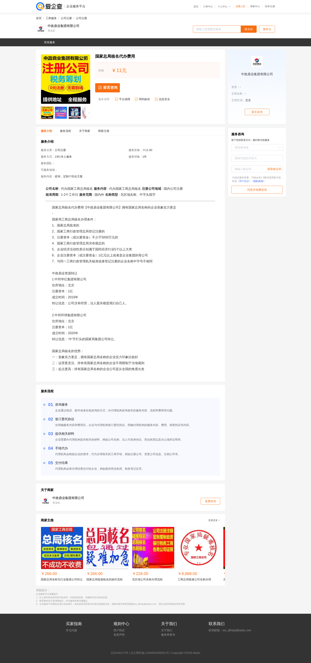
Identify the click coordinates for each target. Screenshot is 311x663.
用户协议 (119, 630)
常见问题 (71, 630)
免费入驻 (240, 6)
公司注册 (66, 18)
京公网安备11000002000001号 (150, 652)
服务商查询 (168, 634)
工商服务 (51, 18)
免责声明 (119, 634)
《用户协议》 (244, 181)
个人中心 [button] (224, 6)
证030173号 (120, 652)
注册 (272, 6)
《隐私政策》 (258, 181)
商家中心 (255, 6)
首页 (196, 6)
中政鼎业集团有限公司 (63, 26)
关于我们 (166, 630)
